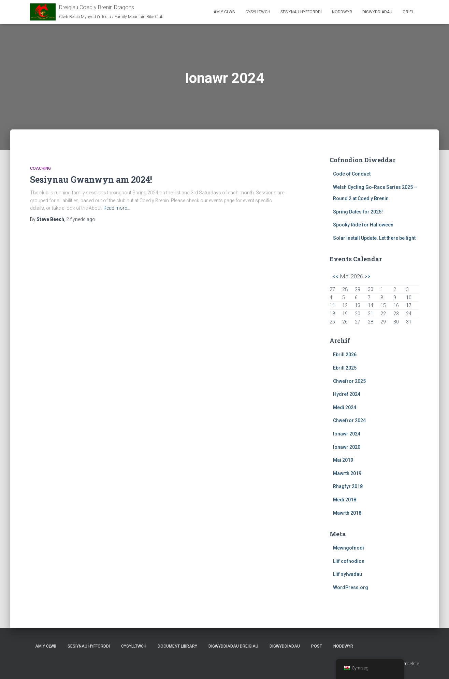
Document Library (177, 646)
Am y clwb (224, 12)
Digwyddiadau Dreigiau (233, 646)
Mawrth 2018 (347, 513)
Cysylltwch (257, 12)
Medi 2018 (344, 499)
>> (367, 276)
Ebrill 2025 (345, 368)
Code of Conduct (352, 174)
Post (316, 646)
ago (80, 219)
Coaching (40, 168)
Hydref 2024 (346, 394)
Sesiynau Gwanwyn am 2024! (91, 179)
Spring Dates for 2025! (358, 211)
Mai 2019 (343, 460)
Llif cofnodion (348, 561)
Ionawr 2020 (346, 447)
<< (335, 276)
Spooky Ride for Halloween (363, 224)
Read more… (116, 208)
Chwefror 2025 (349, 381)
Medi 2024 (344, 407)
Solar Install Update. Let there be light (374, 238)
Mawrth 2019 (347, 473)
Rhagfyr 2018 (348, 486)
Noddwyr (342, 12)
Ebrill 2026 (345, 354)
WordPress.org (350, 587)
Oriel (408, 12)
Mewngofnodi (348, 548)
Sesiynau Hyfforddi (301, 12)
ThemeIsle (408, 663)
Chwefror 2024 (349, 420)
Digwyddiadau (377, 12)
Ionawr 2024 (346, 433)
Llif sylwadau (347, 574)
